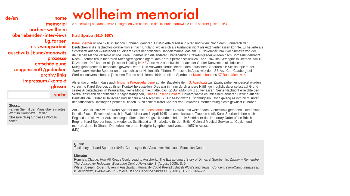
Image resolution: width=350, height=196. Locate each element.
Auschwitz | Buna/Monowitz (94, 24)
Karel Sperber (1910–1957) (209, 24)
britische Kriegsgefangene (136, 82)
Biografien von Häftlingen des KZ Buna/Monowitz (151, 24)
